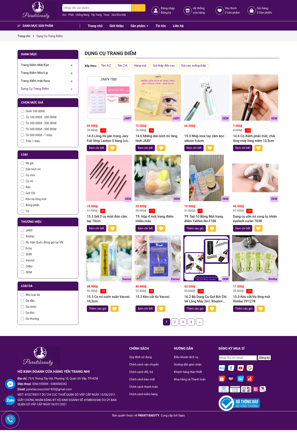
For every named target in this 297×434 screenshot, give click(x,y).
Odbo (27, 266)
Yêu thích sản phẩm (232, 10)
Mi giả (27, 163)
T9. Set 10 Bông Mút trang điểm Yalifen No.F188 (203, 219)
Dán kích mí (31, 169)
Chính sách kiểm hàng (143, 394)
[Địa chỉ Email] (238, 358)
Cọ (25, 211)
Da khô (28, 312)
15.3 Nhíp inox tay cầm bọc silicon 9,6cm (204, 138)
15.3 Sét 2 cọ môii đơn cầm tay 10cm (107, 219)
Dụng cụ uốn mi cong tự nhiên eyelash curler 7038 (255, 219)
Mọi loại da (30, 294)
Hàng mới (140, 65)
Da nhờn (28, 306)
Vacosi (27, 260)
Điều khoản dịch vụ (186, 357)
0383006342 (59, 384)
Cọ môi (28, 175)
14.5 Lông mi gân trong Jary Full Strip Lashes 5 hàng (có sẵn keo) (107, 138)
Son (64, 14)
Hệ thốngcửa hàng (199, 10)
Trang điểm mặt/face (35, 81)
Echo (26, 248)
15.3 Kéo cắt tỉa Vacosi (152, 297)
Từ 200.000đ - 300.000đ (38, 123)
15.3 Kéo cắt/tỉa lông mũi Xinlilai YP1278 (251, 299)
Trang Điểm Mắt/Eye (35, 65)
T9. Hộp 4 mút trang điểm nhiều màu (154, 219)
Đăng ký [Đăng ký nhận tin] (264, 357)
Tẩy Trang (96, 14)
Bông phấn (30, 205)
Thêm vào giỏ (195, 228)
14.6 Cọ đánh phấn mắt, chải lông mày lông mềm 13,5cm (254, 138)
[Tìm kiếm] (138, 8)
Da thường (30, 318)
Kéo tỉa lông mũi (33, 199)
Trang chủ (95, 26)
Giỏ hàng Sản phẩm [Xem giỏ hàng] (264, 10)
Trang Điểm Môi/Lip (34, 73)
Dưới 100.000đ (33, 111)
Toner (106, 14)
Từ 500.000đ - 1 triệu (36, 135)
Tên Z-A (122, 65)
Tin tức (161, 26)
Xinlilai (27, 236)
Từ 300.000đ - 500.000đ (38, 129)
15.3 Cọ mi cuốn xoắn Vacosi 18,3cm (108, 299)
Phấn (71, 14)
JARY (27, 230)
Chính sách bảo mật (142, 379)
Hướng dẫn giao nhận (188, 364)
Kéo (26, 187)
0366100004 (40, 384)
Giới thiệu (116, 26)
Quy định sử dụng (140, 357)
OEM (26, 272)
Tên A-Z (106, 65)
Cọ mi (27, 181)
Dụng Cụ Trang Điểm (35, 89)
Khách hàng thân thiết (188, 372)
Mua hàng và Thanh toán (189, 379)
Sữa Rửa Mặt (118, 14)
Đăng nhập (168, 8)
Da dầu (28, 300)
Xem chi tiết (96, 148)
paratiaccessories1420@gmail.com (49, 389)
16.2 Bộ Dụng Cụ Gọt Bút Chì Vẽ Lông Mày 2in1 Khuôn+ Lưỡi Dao (205, 299)
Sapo (181, 415)
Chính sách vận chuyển (144, 364)
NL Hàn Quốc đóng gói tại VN (42, 242)
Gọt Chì (28, 193)
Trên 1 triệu (30, 141)
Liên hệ (178, 26)
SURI (26, 254)
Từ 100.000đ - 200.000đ (38, 117)
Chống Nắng (82, 14)
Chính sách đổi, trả (141, 372)
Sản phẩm (138, 26)
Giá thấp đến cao (164, 65)
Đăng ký (166, 12)
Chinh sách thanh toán (143, 386)
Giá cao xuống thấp (193, 65)
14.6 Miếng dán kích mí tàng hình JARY (156, 138)
